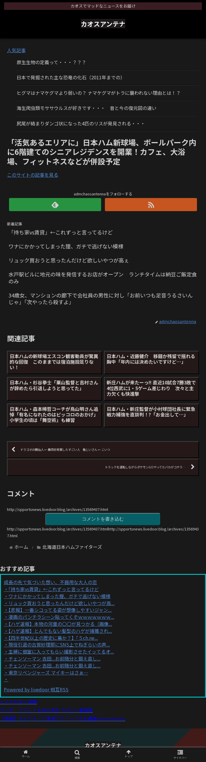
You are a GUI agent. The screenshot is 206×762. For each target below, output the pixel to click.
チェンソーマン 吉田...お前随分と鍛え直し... (54, 658)
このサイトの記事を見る (32, 174)
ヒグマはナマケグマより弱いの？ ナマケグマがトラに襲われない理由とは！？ (99, 92)
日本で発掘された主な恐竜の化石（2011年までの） (71, 77)
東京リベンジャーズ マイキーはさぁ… (48, 672)
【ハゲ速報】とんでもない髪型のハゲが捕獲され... (60, 630)
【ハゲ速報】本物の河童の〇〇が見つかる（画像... (60, 623)
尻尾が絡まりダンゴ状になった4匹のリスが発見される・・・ (81, 123)
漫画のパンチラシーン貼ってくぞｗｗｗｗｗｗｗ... (61, 616)
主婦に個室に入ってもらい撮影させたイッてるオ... (61, 651)
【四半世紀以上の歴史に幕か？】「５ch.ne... (53, 637)
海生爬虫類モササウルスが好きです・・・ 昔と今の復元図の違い (86, 107)
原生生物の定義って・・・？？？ (51, 62)
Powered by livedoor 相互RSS (36, 689)
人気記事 (16, 50)
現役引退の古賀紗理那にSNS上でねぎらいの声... (59, 644)
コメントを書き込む (103, 518)
